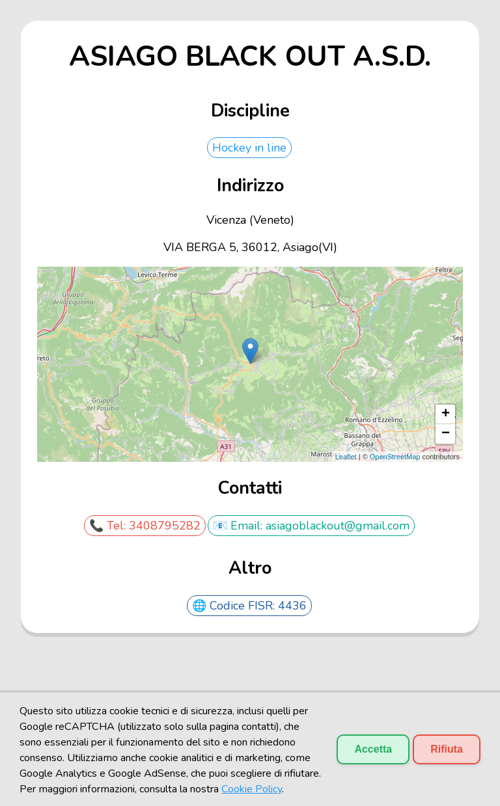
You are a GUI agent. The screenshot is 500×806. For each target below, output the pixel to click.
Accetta (373, 749)
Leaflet (346, 457)
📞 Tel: (109, 525)
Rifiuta (446, 749)
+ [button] (445, 414)
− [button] (445, 434)
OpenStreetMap (395, 457)
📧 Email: (239, 525)
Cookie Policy (251, 789)
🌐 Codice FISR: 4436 (249, 605)
